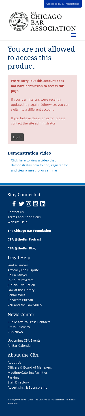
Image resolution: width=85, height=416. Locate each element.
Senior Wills (16, 295)
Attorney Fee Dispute (23, 270)
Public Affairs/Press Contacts (29, 322)
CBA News (15, 332)
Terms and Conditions (24, 217)
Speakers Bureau (20, 300)
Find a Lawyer (18, 265)
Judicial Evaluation (21, 285)
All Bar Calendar (20, 345)
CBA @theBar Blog (22, 248)
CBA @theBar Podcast (24, 239)
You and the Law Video (25, 305)
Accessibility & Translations (62, 4)
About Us (14, 362)
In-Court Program (21, 280)
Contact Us (16, 212)
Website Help (18, 222)
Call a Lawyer (17, 275)
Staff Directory (18, 382)
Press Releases (19, 327)
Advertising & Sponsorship (27, 387)
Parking (13, 377)
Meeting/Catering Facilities (28, 372)
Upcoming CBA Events (24, 340)
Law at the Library (21, 290)
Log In (17, 137)
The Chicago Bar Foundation (29, 230)
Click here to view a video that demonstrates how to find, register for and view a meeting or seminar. (39, 165)
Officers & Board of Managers (30, 367)
